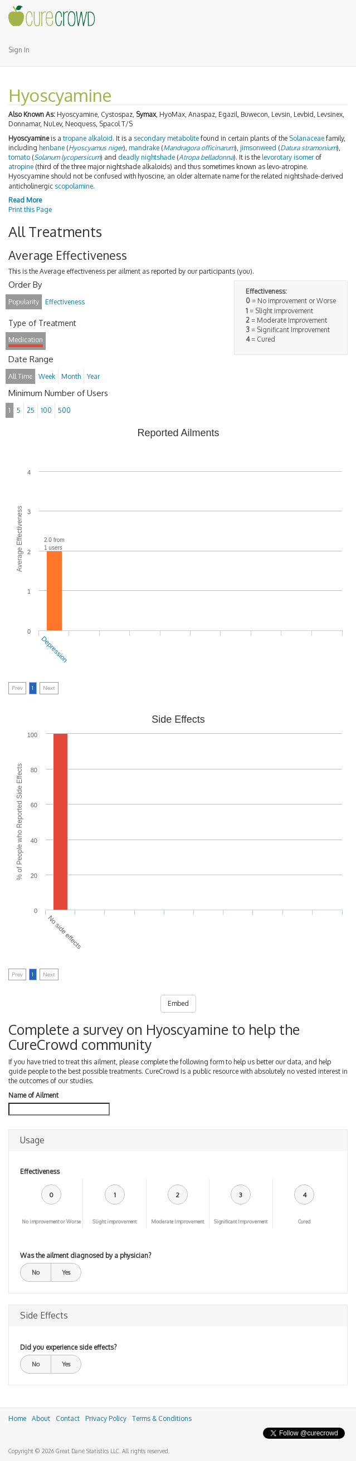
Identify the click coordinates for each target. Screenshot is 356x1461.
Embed (178, 1003)
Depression (54, 649)
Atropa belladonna (206, 157)
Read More (25, 200)
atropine (20, 166)
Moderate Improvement (177, 1221)
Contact (68, 1418)
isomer (304, 157)
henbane (52, 148)
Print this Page (30, 209)
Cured (304, 1221)
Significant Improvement (240, 1221)
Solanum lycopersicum (67, 157)
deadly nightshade (146, 157)
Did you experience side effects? (68, 1347)
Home (17, 1418)
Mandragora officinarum (199, 148)
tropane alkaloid (88, 138)
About (41, 1418)
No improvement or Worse (51, 1221)
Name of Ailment (33, 1095)
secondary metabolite (166, 138)
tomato (19, 157)
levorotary (277, 157)
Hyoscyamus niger (96, 148)
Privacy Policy (105, 1418)
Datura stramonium (308, 148)
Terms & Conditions (162, 1418)
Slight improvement (114, 1221)
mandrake (144, 148)
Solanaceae (306, 138)
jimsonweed (258, 148)
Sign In (19, 50)
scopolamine (74, 186)
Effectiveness (40, 1171)
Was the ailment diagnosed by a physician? (85, 1255)
